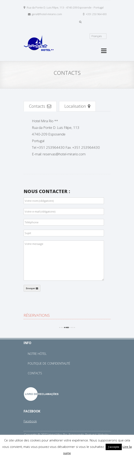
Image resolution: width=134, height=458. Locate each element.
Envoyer (32, 288)
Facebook (30, 421)
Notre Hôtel (37, 354)
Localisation (77, 106)
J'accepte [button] (113, 447)
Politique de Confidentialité (49, 363)
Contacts (40, 106)
